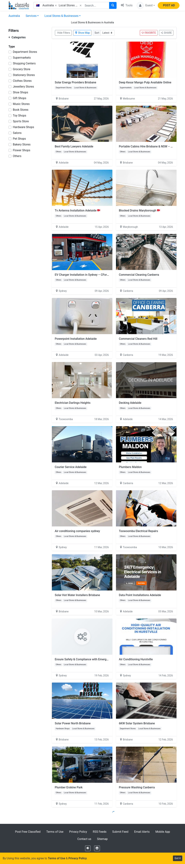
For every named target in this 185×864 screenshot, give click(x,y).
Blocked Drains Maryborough (139, 210)
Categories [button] (17, 37)
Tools (126, 5)
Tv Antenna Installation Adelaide (77, 210)
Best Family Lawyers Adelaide (74, 146)
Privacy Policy (78, 831)
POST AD (169, 5)
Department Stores (25, 52)
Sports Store (21, 121)
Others (17, 156)
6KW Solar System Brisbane (137, 723)
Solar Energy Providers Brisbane (75, 82)
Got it (178, 858)
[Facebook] (88, 848)
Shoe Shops (20, 92)
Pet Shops (19, 138)
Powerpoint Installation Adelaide (76, 338)
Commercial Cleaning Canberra (139, 274)
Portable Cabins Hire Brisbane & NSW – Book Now (151, 146)
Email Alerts (142, 831)
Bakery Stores (22, 144)
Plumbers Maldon (130, 467)
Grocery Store (21, 69)
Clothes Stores (22, 80)
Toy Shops (19, 115)
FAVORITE (148, 32)
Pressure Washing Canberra (137, 787)
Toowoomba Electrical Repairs (138, 531)
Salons (17, 133)
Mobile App (162, 831)
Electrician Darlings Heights (73, 403)
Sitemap (102, 839)
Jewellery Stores (23, 86)
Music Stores (21, 104)
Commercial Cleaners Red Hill (138, 338)
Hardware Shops (23, 127)
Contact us (84, 839)
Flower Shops (21, 150)
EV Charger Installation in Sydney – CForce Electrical (88, 274)
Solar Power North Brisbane (73, 723)
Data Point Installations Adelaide (140, 595)
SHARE (166, 32)
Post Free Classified (27, 831)
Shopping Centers (24, 63)
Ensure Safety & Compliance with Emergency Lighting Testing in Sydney (101, 659)
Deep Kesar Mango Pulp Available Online (145, 82)
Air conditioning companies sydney (77, 531)
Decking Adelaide (130, 403)
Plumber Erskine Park (69, 787)
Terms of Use (54, 831)
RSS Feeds (100, 831)
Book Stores (20, 109)
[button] (146, 5)
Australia (14, 16)
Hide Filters (63, 32)
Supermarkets (22, 57)
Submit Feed (120, 831)
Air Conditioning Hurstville (136, 659)
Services (31, 16)
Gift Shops (19, 98)
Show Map (82, 32)
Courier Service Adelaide (71, 467)
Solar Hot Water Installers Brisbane (77, 595)
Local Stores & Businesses (61, 16)
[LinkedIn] (97, 848)
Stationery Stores (24, 75)
